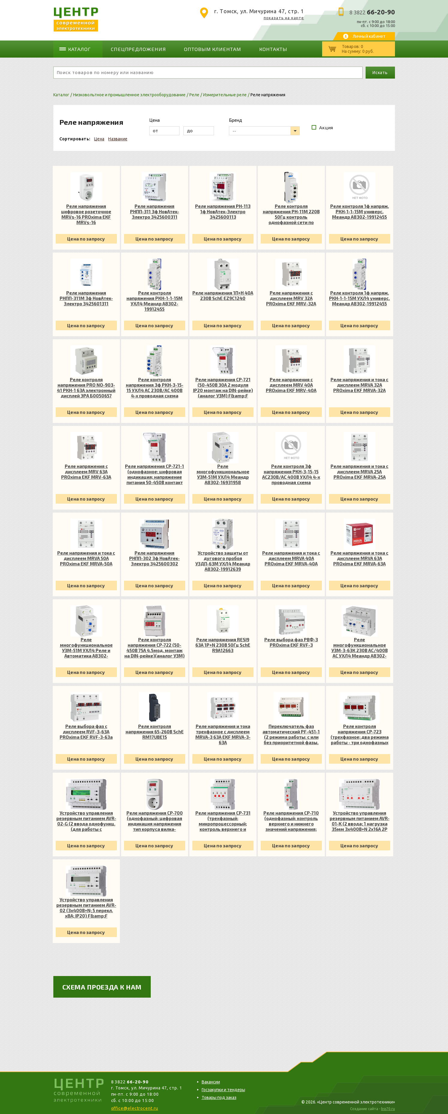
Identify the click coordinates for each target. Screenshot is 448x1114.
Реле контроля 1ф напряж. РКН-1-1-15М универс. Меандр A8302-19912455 (359, 209)
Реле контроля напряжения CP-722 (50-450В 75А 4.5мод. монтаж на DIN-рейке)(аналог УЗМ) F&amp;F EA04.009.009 (154, 645)
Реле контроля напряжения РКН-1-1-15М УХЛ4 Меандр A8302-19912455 (154, 299)
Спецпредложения (135, 48)
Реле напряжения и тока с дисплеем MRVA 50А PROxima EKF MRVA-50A (86, 556)
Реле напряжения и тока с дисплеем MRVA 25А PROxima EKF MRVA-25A (359, 469)
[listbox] (264, 128)
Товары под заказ (219, 1095)
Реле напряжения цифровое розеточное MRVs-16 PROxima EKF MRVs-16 (86, 212)
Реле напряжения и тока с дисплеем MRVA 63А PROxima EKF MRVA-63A (359, 556)
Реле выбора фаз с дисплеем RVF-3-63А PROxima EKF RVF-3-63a (86, 729)
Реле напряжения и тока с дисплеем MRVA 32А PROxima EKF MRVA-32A (359, 383)
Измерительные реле (225, 92)
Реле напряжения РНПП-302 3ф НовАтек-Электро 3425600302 (154, 556)
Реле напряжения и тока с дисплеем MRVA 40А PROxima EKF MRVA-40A (291, 556)
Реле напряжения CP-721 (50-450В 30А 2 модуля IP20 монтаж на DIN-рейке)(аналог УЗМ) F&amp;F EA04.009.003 (223, 385)
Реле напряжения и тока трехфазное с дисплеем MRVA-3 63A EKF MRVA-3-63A (223, 732)
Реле (194, 92)
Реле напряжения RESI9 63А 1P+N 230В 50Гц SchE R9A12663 (222, 643)
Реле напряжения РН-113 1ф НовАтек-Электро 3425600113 (223, 209)
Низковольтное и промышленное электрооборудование (129, 92)
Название (117, 136)
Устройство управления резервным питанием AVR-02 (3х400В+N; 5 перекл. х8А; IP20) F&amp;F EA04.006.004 (86, 905)
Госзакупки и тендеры (223, 1087)
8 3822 (372, 12)
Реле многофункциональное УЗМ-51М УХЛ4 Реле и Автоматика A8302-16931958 (86, 645)
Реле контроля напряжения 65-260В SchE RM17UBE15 (155, 729)
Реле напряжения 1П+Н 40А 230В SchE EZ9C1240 (222, 293)
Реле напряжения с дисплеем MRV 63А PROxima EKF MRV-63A (86, 469)
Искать (380, 70)
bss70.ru (388, 1107)
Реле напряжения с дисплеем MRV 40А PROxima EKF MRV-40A (291, 383)
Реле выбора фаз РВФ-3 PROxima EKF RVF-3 (291, 640)
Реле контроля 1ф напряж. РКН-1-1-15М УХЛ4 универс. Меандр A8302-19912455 (359, 296)
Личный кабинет (369, 36)
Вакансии (211, 1079)
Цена (99, 136)
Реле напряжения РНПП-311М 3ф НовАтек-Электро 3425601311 (86, 296)
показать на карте (284, 18)
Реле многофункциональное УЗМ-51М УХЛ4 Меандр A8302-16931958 (223, 472)
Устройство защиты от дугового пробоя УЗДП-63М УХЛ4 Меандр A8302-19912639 (222, 559)
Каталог (81, 48)
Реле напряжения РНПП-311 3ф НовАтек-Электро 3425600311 (154, 209)
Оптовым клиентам (201, 48)
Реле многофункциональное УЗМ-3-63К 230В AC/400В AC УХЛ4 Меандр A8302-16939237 (359, 645)
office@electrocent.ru (134, 1106)
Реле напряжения (268, 92)
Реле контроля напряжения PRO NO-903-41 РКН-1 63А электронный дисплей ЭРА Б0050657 (86, 385)
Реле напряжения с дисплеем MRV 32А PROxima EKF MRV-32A (291, 296)
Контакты (256, 48)
